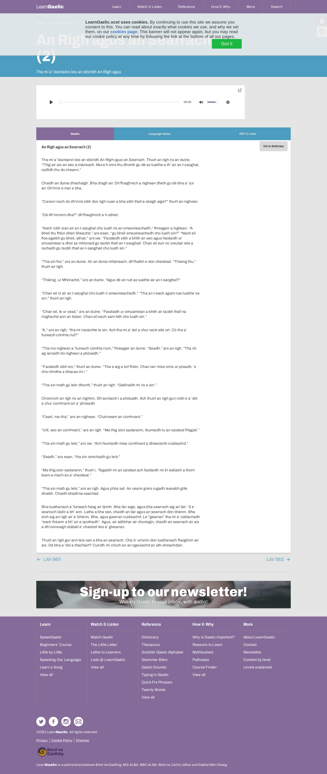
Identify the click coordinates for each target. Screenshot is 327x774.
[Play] (51, 102)
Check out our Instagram (66, 721)
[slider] (119, 102)
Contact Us (78, 721)
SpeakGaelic (51, 637)
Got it (227, 43)
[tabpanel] (163, 346)
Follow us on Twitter (41, 721)
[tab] (75, 133)
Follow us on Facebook (53, 721)
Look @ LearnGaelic (108, 660)
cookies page (123, 31)
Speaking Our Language (60, 660)
